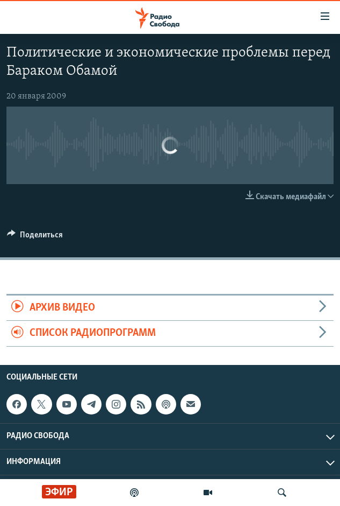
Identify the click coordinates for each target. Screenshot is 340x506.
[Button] (35, 237)
